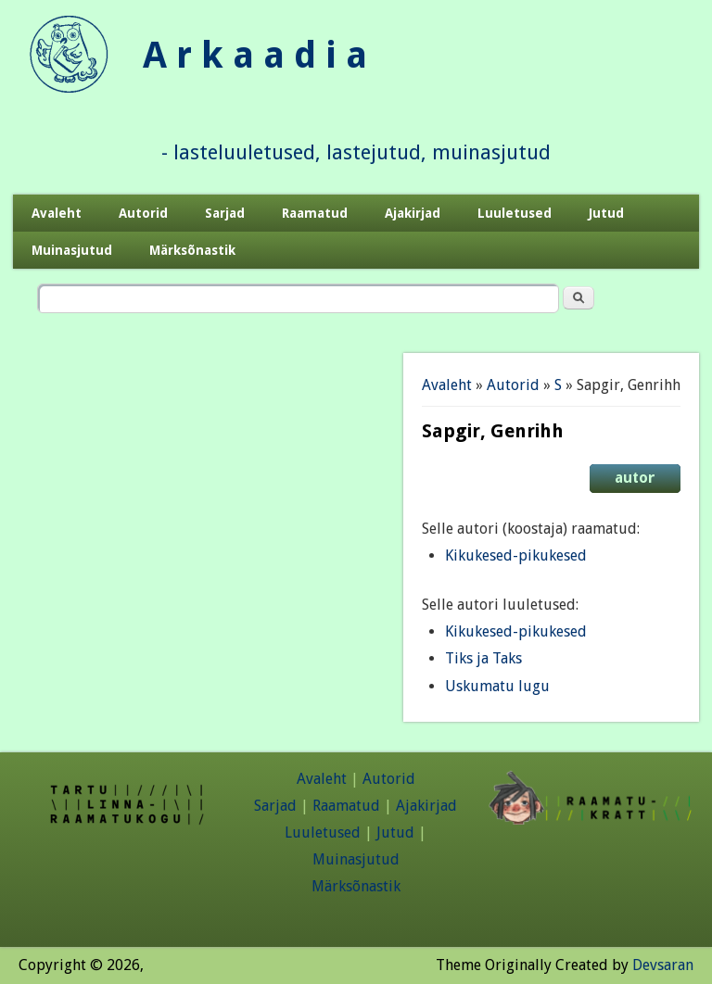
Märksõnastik (192, 250)
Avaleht (57, 213)
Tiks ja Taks (483, 658)
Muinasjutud (72, 250)
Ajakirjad (412, 213)
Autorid (143, 213)
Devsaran (662, 965)
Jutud (606, 213)
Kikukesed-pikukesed (516, 555)
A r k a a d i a (255, 55)
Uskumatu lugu (497, 686)
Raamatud (315, 213)
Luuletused (514, 213)
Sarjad (225, 213)
